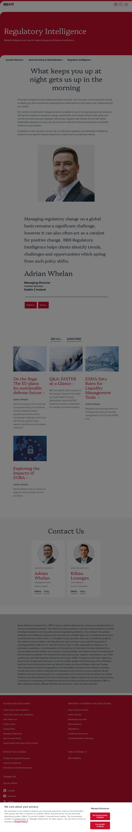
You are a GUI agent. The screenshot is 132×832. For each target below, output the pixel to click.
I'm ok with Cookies (100, 825)
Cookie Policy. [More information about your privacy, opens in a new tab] (21, 821)
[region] (66, 817)
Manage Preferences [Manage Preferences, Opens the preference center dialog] (100, 808)
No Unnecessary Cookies (100, 816)
